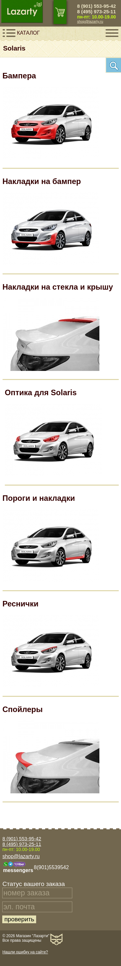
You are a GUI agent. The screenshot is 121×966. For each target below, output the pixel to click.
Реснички (21, 603)
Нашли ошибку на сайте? (25, 952)
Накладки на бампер (42, 181)
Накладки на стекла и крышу (58, 286)
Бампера (19, 75)
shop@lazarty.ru (90, 21)
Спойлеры (23, 709)
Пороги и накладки (39, 498)
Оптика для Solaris (41, 392)
